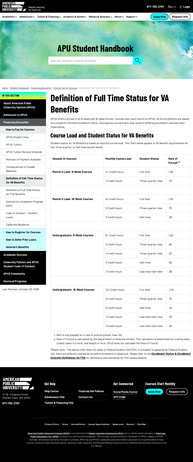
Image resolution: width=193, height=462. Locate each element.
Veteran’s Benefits (17, 247)
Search (171, 6)
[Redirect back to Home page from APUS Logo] (28, 6)
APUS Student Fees (17, 137)
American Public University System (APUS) (49, 433)
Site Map (141, 424)
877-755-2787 (11, 403)
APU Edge (119, 397)
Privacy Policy (52, 424)
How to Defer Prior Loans (21, 239)
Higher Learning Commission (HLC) (106, 433)
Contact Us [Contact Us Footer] (86, 397)
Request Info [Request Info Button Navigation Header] (180, 16)
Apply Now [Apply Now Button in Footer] (154, 391)
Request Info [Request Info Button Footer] (177, 391)
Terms (65, 424)
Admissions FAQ (54, 397)
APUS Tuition (13, 144)
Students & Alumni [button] (73, 16)
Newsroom (118, 424)
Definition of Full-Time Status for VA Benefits (24, 180)
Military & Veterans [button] (99, 16)
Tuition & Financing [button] (48, 16)
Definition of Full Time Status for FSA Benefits (23, 192)
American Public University (18, 383)
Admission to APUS (15, 114)
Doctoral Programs (15, 281)
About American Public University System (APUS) (19, 105)
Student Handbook (19, 88)
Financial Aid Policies (91, 391)
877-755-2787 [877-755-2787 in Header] (150, 6)
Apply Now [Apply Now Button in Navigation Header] (159, 16)
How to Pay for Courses (65, 88)
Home (5, 88)
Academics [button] (8, 16)
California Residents (17, 224)
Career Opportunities (99, 424)
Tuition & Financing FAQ (58, 402)
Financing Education (41, 88)
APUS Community (14, 273)
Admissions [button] (26, 16)
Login (186, 6)
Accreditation (78, 424)
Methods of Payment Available (23, 159)
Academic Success (15, 254)
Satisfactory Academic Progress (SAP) (24, 203)
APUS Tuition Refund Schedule (24, 151)
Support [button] (130, 16)
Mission (130, 424)
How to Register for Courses (23, 232)
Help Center (51, 391)
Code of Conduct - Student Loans (21, 215)
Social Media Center (125, 391)
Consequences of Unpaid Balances (20, 169)
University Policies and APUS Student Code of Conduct (21, 264)
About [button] (118, 16)
